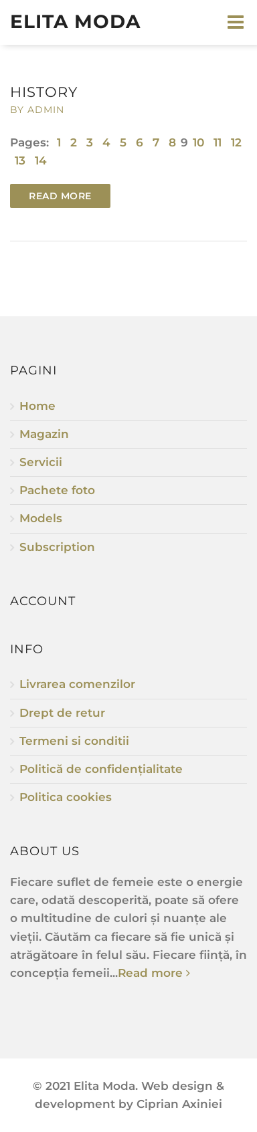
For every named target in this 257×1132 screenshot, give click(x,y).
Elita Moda (75, 21)
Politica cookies (65, 797)
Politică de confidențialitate (101, 769)
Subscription (57, 547)
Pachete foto (57, 490)
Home (37, 406)
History (44, 92)
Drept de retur (62, 712)
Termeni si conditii (74, 741)
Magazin (44, 434)
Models (40, 518)
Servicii (40, 462)
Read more (60, 196)
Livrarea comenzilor (77, 684)
